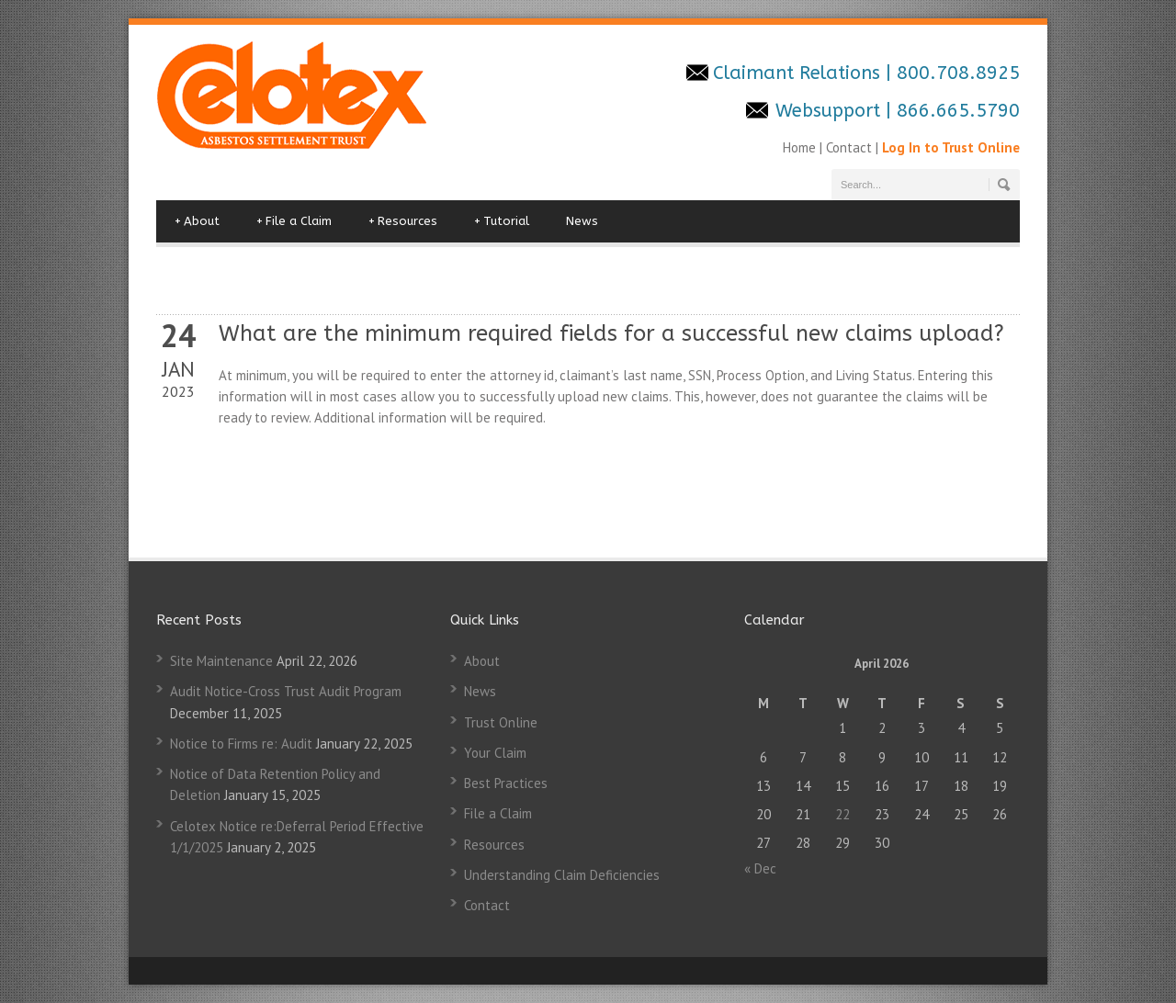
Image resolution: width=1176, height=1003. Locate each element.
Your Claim (495, 752)
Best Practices (506, 783)
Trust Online (500, 722)
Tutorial (501, 221)
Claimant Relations (799, 73)
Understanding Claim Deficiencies (562, 875)
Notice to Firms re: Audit (241, 743)
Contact (849, 147)
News (582, 221)
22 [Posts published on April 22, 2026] (842, 814)
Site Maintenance (221, 661)
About (197, 221)
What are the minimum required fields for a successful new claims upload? (611, 333)
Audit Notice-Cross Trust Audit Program (285, 691)
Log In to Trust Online (951, 147)
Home (801, 147)
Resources (402, 221)
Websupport (827, 110)
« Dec (760, 868)
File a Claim (294, 221)
